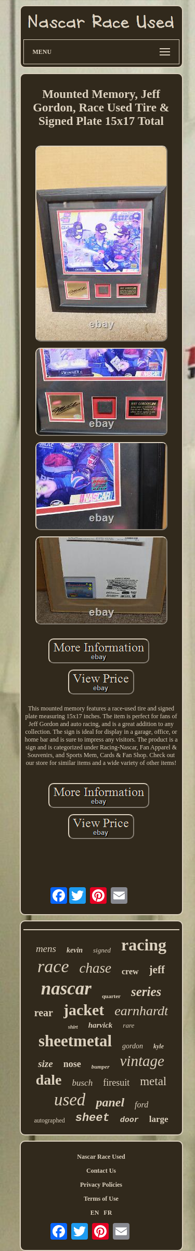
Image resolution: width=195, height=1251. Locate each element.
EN (94, 1212)
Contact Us (101, 1170)
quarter (111, 996)
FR (107, 1212)
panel (110, 1102)
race (53, 966)
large (158, 1119)
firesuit (116, 1082)
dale (49, 1080)
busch (82, 1083)
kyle (158, 1046)
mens (46, 948)
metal (153, 1081)
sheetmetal (75, 1041)
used (70, 1099)
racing (143, 944)
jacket (83, 1009)
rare (128, 1025)
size (45, 1063)
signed (102, 950)
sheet (92, 1118)
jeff (157, 969)
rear (43, 1012)
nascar (66, 988)
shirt (73, 1027)
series (146, 992)
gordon (132, 1046)
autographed (49, 1120)
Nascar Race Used (101, 1156)
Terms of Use (101, 1198)
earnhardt (141, 1010)
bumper (101, 1066)
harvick (100, 1025)
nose (72, 1064)
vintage (142, 1061)
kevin (75, 950)
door (129, 1120)
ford (141, 1104)
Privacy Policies (101, 1184)
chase (95, 968)
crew (130, 971)
